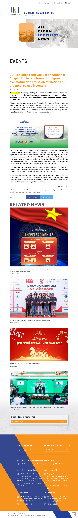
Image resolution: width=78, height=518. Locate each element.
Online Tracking (57, 3)
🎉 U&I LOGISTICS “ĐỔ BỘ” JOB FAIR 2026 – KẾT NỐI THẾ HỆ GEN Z (30, 330)
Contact (46, 3)
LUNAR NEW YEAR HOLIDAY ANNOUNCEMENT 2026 (25, 373)
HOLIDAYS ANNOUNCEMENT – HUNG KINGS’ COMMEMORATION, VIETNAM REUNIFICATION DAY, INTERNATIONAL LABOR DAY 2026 (38, 279)
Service (39, 3)
